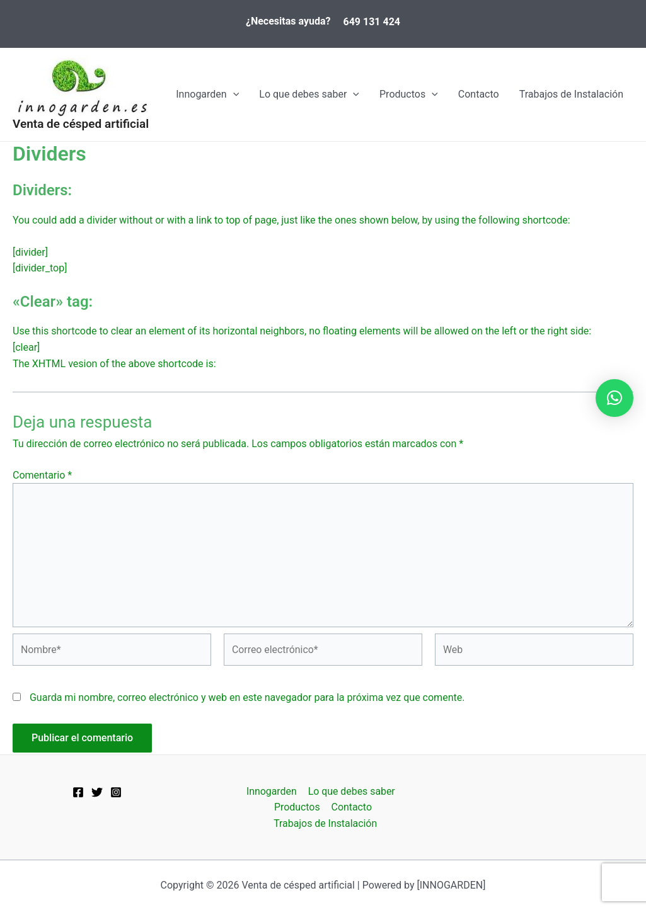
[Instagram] (116, 791)
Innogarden (207, 94)
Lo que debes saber (309, 94)
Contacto (478, 94)
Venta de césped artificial (81, 124)
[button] (614, 398)
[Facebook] (78, 791)
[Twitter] (97, 791)
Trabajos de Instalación (571, 94)
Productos (408, 94)
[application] (233, 94)
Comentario (42, 475)
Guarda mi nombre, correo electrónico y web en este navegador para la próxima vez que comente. (247, 699)
